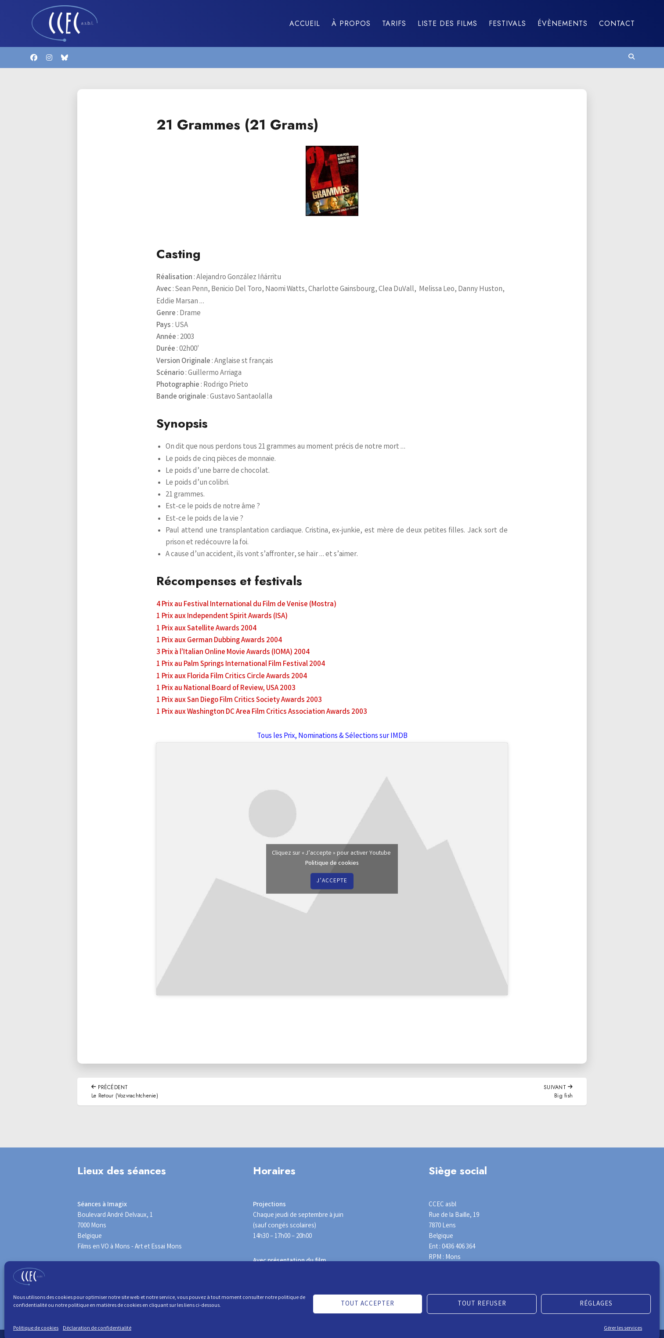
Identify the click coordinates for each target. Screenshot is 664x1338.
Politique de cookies (332, 863)
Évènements (563, 23)
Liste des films (447, 23)
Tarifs (394, 23)
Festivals (507, 23)
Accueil (304, 23)
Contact (617, 23)
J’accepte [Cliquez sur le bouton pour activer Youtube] (332, 881)
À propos (351, 23)
